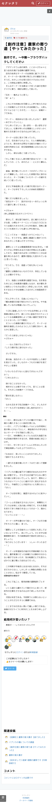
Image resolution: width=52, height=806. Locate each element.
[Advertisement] (26, 17)
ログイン (43, 3)
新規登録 (34, 652)
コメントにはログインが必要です (18, 777)
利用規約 (26, 798)
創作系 (8, 38)
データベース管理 (26, 800)
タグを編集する (20, 38)
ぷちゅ (13, 29)
